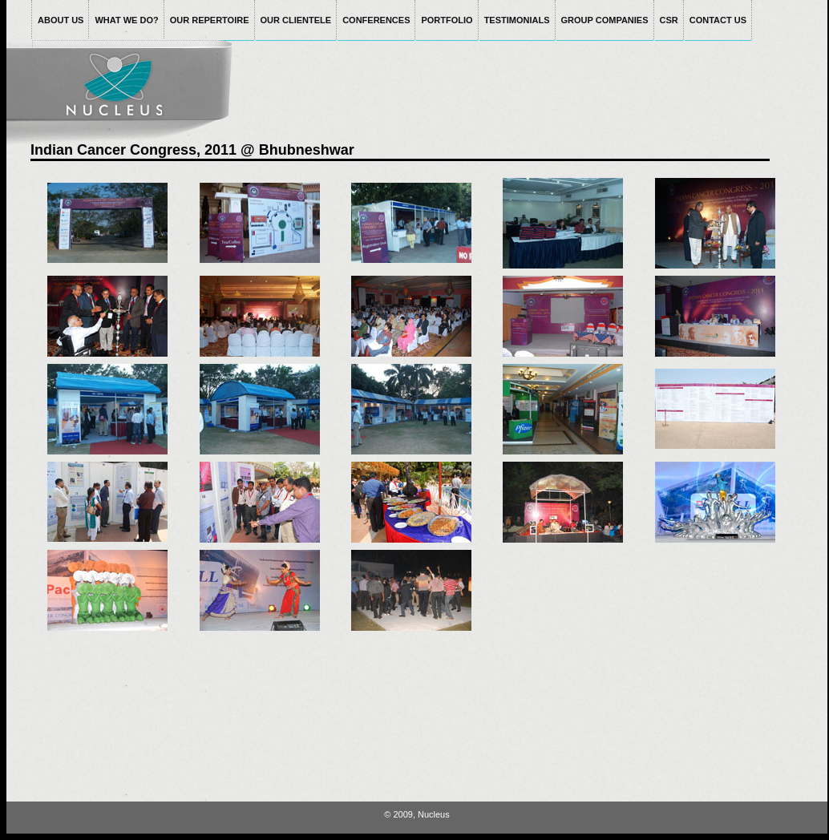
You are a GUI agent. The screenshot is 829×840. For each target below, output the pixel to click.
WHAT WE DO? (126, 20)
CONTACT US (717, 20)
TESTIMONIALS (517, 20)
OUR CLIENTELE (296, 20)
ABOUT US (60, 20)
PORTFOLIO (446, 20)
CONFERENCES (376, 20)
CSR (669, 20)
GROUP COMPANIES (605, 20)
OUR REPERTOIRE (209, 20)
